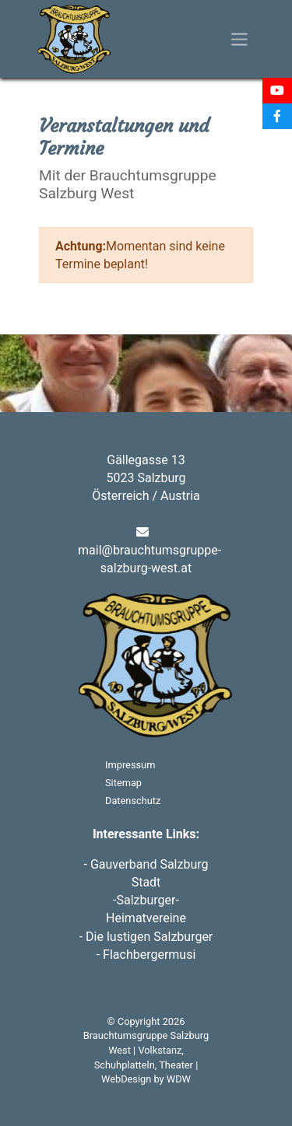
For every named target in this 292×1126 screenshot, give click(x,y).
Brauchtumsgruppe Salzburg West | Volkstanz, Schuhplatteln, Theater (146, 1050)
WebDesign (126, 1079)
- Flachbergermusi (146, 954)
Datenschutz (132, 800)
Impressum (130, 765)
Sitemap (123, 783)
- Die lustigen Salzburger (146, 936)
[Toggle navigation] (239, 38)
